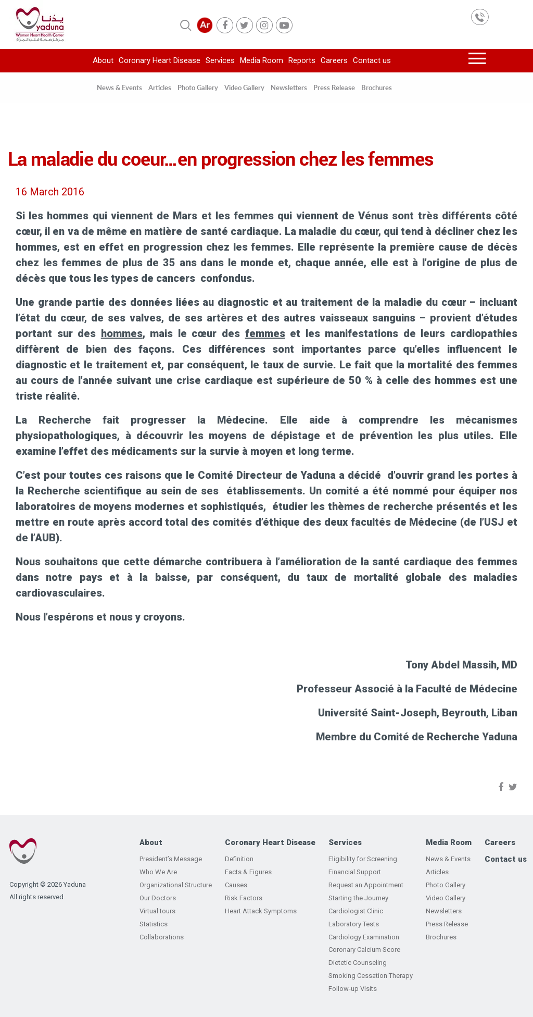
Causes (236, 885)
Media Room (261, 60)
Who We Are (158, 872)
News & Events (119, 87)
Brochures (376, 87)
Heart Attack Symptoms (261, 911)
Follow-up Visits (352, 989)
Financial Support (354, 872)
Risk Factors (243, 898)
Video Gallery (244, 87)
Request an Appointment (365, 885)
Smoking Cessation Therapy (370, 975)
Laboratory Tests (353, 924)
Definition (239, 859)
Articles (159, 87)
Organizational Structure (175, 885)
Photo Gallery (197, 87)
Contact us (372, 60)
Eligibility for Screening (362, 859)
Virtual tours (157, 911)
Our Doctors (157, 898)
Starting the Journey (358, 898)
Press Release (334, 87)
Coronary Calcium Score (364, 949)
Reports (301, 60)
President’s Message (170, 859)
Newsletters (289, 87)
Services (220, 60)
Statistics (153, 924)
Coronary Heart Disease (159, 60)
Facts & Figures (248, 872)
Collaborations (161, 937)
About (103, 60)
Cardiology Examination (363, 937)
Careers (334, 60)
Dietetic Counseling (357, 962)
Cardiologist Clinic (355, 911)
